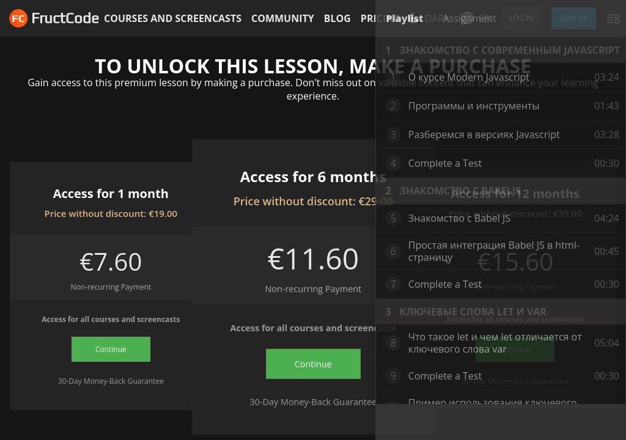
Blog (337, 18)
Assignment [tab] (469, 18)
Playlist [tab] (404, 18)
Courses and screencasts (172, 18)
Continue (111, 349)
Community (282, 18)
